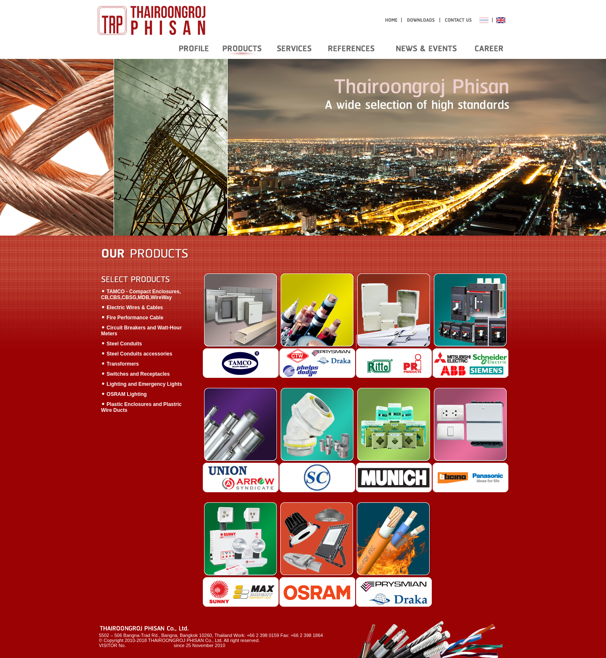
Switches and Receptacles (135, 374)
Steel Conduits (121, 344)
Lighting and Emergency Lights (141, 384)
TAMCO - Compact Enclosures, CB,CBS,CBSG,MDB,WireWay (141, 294)
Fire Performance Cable (132, 318)
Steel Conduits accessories (136, 354)
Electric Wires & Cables (132, 307)
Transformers (120, 364)
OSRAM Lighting (124, 394)
